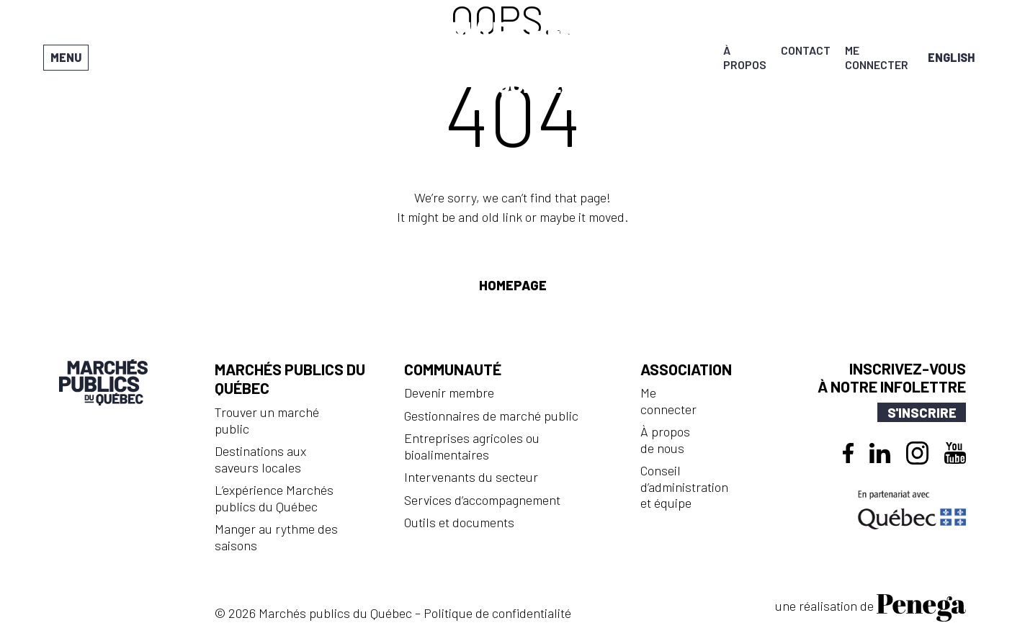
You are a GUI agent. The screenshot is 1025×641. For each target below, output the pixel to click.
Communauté (452, 368)
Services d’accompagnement (482, 500)
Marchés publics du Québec (290, 378)
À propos (744, 57)
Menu (65, 57)
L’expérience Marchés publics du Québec (274, 498)
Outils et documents (459, 522)
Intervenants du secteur (471, 477)
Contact (806, 50)
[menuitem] (951, 57)
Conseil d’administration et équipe (684, 486)
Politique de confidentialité (497, 613)
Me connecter (876, 57)
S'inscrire (922, 413)
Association (686, 368)
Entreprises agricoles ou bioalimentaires (472, 446)
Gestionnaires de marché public (491, 415)
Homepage (513, 285)
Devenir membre (449, 392)
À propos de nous (665, 439)
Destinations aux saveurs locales (260, 459)
